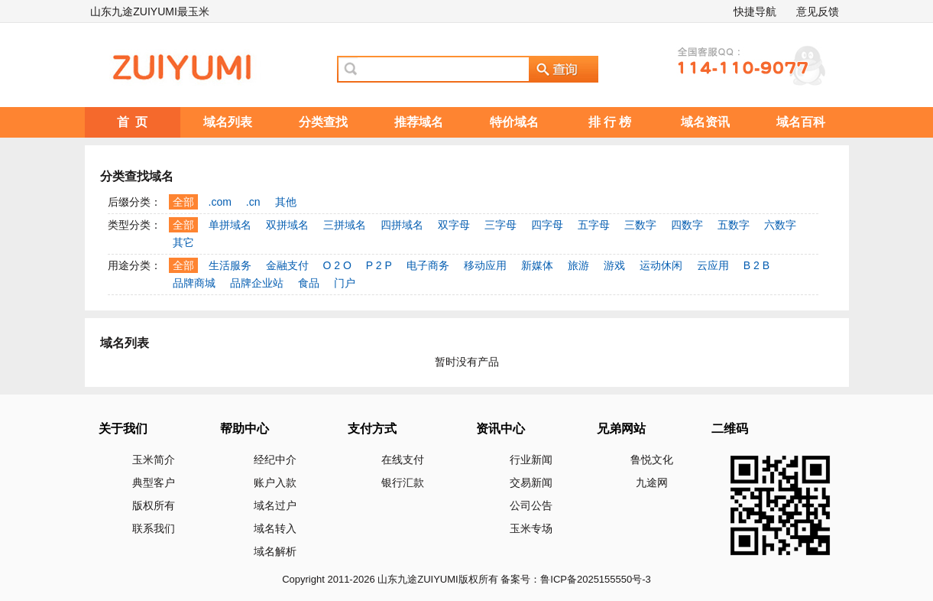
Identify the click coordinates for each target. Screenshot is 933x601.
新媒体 (537, 265)
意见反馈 (817, 11)
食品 (308, 283)
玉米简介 (153, 459)
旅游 (578, 265)
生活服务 (230, 265)
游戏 (614, 265)
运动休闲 (661, 265)
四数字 (687, 225)
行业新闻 (531, 459)
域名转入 (275, 528)
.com (220, 202)
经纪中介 (275, 459)
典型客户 (153, 482)
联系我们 (153, 528)
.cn (253, 202)
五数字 (734, 225)
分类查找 (323, 121)
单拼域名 (230, 225)
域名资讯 (705, 121)
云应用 (713, 265)
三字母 (500, 225)
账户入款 (275, 482)
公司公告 (531, 505)
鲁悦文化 (651, 459)
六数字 (780, 225)
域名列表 (227, 121)
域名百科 (800, 121)
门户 (344, 283)
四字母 (547, 225)
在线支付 (402, 459)
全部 (183, 202)
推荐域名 (418, 121)
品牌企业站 (256, 283)
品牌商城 (194, 283)
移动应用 (485, 265)
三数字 (640, 225)
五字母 (594, 225)
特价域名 (514, 121)
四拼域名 (402, 225)
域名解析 (275, 551)
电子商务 (428, 265)
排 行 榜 (610, 121)
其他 (285, 202)
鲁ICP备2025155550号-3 (595, 579)
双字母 (454, 225)
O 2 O (337, 265)
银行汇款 (402, 482)
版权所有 (153, 505)
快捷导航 (755, 11)
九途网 (652, 482)
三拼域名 (344, 225)
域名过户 (275, 505)
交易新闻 (531, 482)
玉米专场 (531, 528)
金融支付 (287, 265)
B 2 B (756, 265)
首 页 (132, 121)
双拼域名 (287, 225)
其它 (183, 242)
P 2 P (379, 265)
